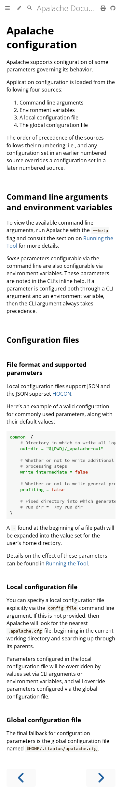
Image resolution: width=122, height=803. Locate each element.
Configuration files (43, 339)
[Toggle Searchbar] (29, 8)
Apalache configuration (42, 37)
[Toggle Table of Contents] (7, 8)
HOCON (61, 393)
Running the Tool (67, 563)
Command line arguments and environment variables (59, 202)
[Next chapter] (100, 778)
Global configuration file (44, 720)
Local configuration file (42, 587)
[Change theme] (18, 8)
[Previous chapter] (21, 778)
